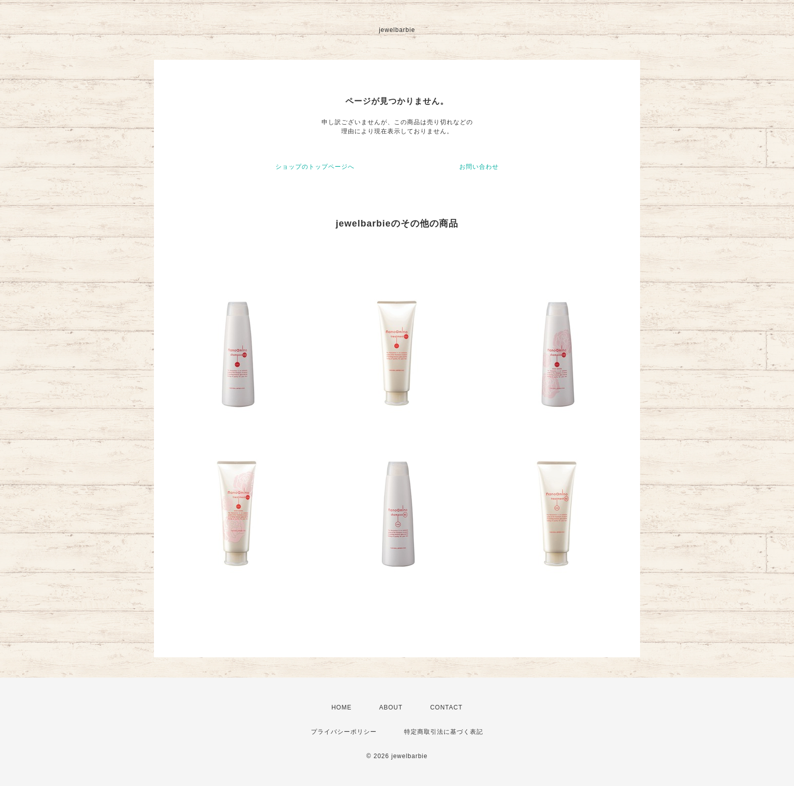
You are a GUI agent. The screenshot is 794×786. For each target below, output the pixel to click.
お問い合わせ (479, 166)
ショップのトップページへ (314, 166)
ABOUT (391, 707)
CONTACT (446, 707)
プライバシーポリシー (344, 731)
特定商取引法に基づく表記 (443, 731)
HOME (341, 707)
